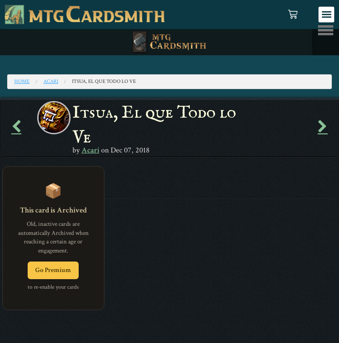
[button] (326, 14)
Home (22, 81)
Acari (50, 81)
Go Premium (53, 270)
